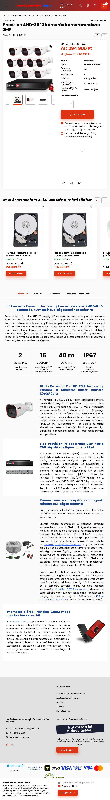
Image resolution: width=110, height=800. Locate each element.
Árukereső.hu (15, 770)
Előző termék (9, 20)
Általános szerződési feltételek (70, 693)
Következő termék (98, 20)
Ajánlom (79, 183)
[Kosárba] (77, 114)
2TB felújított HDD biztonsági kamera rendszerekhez (70, 254)
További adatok (68, 95)
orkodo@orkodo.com (19, 737)
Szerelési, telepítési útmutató (62, 544)
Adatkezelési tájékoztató (68, 698)
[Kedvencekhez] (101, 39)
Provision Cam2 (18, 621)
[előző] (97, 200)
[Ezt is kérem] (16, 273)
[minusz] (71, 105)
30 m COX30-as (60, 599)
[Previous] (7, 100)
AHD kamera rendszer (20, 15)
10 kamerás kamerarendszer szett (51, 15)
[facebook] (97, 35)
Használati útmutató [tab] (78, 293)
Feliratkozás (65, 750)
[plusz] (71, 103)
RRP (15, 263)
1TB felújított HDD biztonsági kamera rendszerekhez (21, 254)
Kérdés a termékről (71, 183)
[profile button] (95, 6)
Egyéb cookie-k (69, 786)
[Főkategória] (4, 15)
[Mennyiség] (65, 104)
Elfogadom (66, 793)
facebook (6, 744)
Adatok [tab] (38, 293)
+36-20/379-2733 (66, 5)
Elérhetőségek (63, 711)
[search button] (81, 6)
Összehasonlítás (63, 183)
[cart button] (104, 6)
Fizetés (59, 702)
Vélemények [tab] (54, 293)
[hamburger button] (5, 5)
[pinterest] (104, 35)
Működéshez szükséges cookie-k (78, 782)
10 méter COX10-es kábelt (70, 589)
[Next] (53, 100)
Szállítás (60, 706)
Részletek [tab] (23, 293)
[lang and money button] (88, 6)
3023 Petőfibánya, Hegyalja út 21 (24, 728)
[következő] (104, 200)
